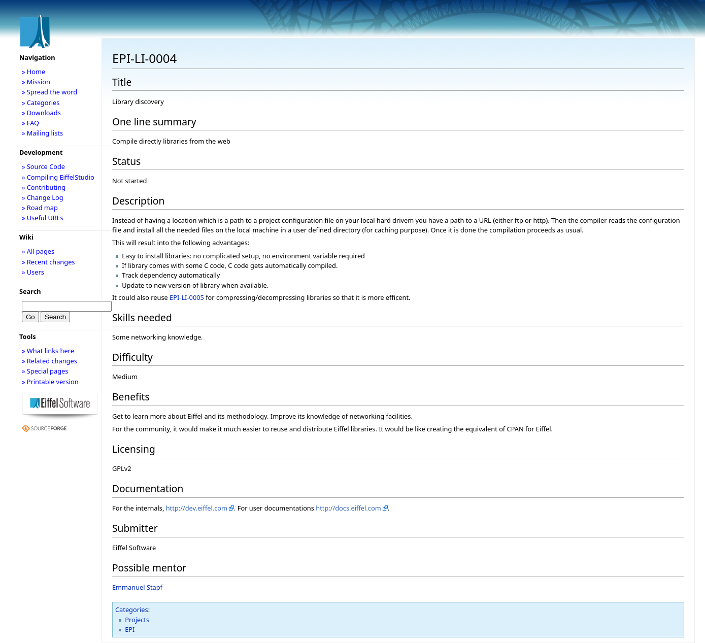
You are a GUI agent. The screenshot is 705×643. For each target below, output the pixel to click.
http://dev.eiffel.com (196, 508)
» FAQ (30, 122)
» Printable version (50, 381)
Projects (137, 619)
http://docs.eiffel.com (348, 508)
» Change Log (42, 197)
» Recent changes (48, 261)
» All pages (38, 251)
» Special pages (45, 371)
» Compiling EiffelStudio (58, 177)
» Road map (40, 207)
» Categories (41, 102)
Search (30, 291)
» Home (33, 71)
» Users (33, 272)
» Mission (36, 81)
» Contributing (43, 187)
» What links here (48, 350)
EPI (130, 629)
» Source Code (43, 166)
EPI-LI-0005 (187, 297)
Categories (131, 609)
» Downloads (41, 112)
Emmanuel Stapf (137, 587)
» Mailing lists (42, 133)
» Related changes (49, 360)
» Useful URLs (42, 217)
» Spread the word (49, 91)
